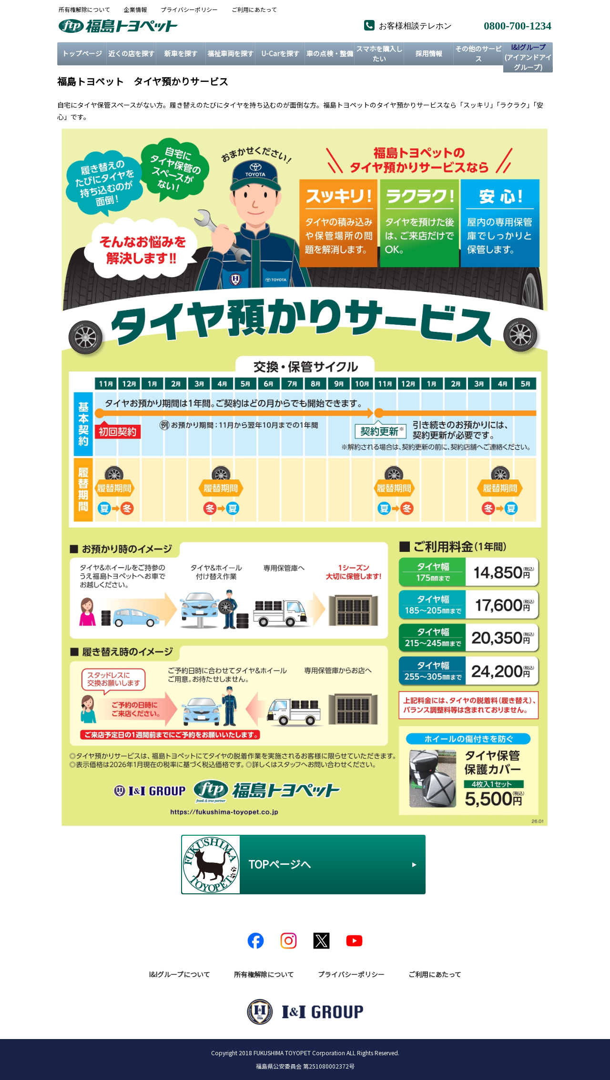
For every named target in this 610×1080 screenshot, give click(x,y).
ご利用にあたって (254, 9)
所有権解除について (84, 9)
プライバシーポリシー (189, 9)
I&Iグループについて (179, 974)
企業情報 (135, 9)
